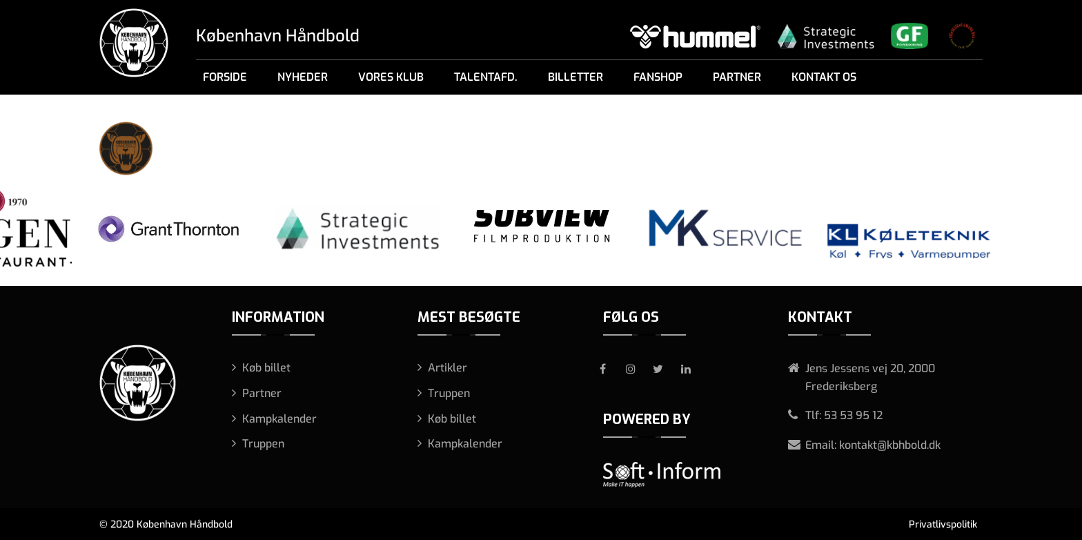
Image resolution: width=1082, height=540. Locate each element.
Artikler (447, 367)
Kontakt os (823, 77)
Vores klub (391, 77)
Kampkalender (279, 419)
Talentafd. (486, 77)
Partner (737, 77)
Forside (225, 77)
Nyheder (302, 77)
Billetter (575, 77)
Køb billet (266, 367)
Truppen (263, 443)
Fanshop (657, 77)
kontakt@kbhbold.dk (890, 445)
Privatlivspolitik (943, 524)
